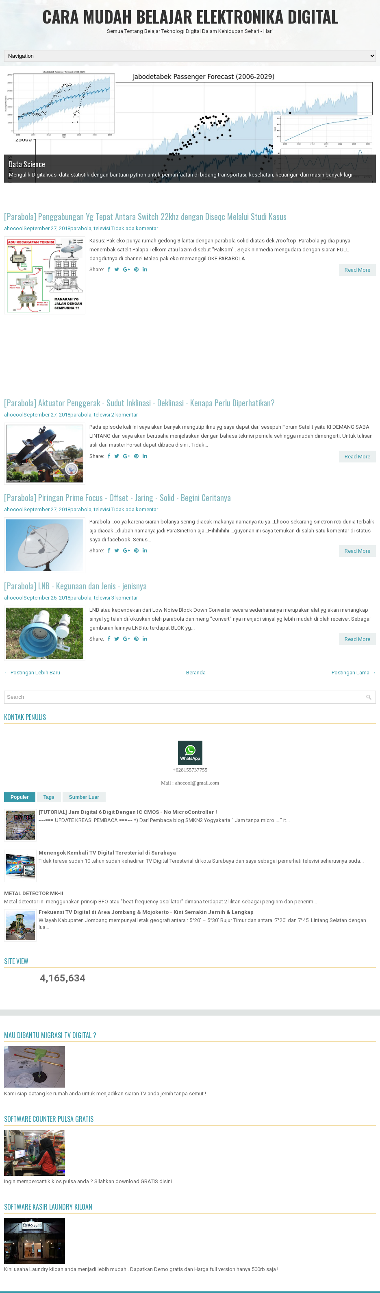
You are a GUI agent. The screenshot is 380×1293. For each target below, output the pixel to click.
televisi (102, 228)
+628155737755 (190, 770)
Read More (357, 270)
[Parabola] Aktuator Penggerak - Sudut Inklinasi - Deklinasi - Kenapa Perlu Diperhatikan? (139, 402)
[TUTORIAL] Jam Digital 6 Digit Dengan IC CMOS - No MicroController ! (128, 812)
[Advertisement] (190, 357)
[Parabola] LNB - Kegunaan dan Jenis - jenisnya (75, 585)
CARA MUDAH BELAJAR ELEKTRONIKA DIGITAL (190, 16)
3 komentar (124, 598)
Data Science (27, 164)
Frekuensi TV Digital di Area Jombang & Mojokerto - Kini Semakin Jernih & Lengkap (146, 912)
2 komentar (124, 415)
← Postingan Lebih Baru (32, 672)
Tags (48, 797)
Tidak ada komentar (134, 228)
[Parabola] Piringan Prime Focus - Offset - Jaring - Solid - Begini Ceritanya (117, 497)
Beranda (196, 672)
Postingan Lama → (354, 672)
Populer (20, 797)
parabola (80, 228)
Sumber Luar (84, 797)
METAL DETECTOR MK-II (33, 893)
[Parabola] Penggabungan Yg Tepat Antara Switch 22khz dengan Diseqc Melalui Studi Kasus (145, 216)
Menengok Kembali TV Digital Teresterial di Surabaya (107, 853)
